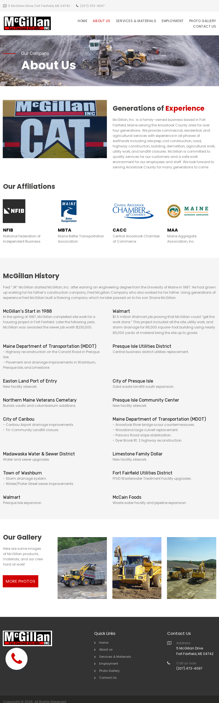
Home (103, 637)
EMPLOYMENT (173, 20)
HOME (82, 20)
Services (105, 651)
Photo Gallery (109, 665)
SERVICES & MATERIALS (136, 20)
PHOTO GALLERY (202, 20)
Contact (105, 672)
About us (106, 644)
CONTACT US (204, 26)
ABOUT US (101, 20)
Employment (108, 658)
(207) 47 (86, 6)
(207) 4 (182, 662)
